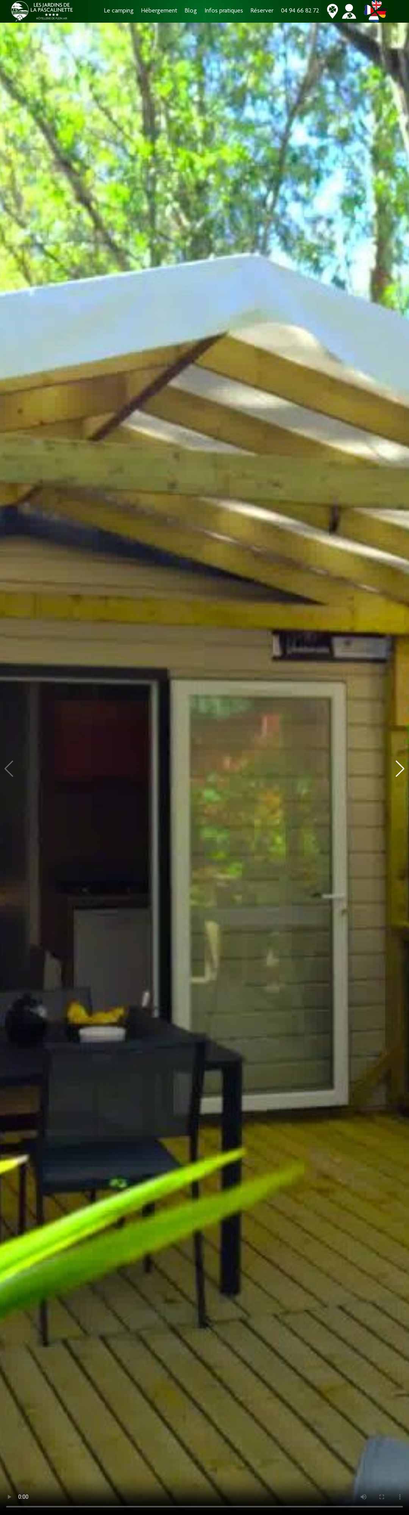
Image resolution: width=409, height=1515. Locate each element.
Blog (191, 11)
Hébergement (159, 11)
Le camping (119, 11)
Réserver (262, 11)
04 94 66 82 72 (300, 11)
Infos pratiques (223, 11)
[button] (400, 769)
